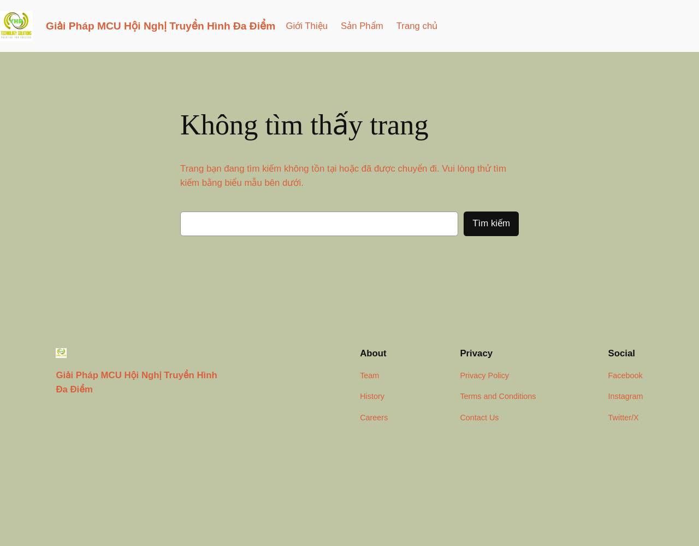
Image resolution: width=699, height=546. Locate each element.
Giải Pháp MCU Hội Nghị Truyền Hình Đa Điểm (160, 26)
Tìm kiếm (491, 223)
